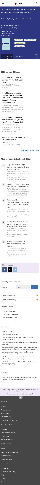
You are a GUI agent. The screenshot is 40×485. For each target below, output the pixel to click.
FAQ (2, 475)
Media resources (6, 459)
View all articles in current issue (29, 150)
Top (21, 397)
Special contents (6, 456)
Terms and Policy (6, 440)
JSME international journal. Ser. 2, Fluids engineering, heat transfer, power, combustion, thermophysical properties (19, 348)
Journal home (7, 56)
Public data (5, 436)
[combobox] (8, 287)
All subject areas (6, 410)
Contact (3, 478)
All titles (4, 406)
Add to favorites (11, 311)
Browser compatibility (8, 472)
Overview (4, 429)
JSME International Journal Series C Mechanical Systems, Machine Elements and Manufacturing (20, 378)
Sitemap (4, 482)
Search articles (6, 417)
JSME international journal (10, 334)
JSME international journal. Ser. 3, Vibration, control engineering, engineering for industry (17, 353)
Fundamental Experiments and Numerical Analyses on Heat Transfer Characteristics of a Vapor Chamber (13, 121)
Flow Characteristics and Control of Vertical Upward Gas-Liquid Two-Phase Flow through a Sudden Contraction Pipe (12, 98)
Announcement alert (12, 314)
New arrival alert (11, 318)
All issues (19, 56)
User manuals (5, 468)
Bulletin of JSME (7, 331)
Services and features (8, 433)
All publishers (5, 413)
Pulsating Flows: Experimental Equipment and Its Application (13, 139)
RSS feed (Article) (20, 299)
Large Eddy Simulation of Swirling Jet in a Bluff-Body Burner (12, 79)
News (3, 449)
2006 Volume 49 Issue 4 (11, 72)
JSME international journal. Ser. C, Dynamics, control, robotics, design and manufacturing (18, 358)
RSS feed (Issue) (20, 295)
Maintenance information (9, 452)
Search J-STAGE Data (9, 420)
